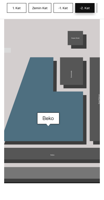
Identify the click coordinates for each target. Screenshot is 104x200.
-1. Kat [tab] (63, 8)
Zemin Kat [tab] (40, 8)
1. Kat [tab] (16, 8)
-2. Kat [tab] (85, 8)
